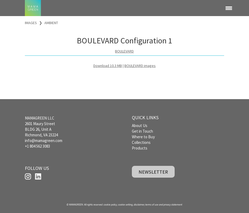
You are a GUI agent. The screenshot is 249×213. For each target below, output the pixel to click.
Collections (141, 142)
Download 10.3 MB (107, 65)
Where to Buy (143, 136)
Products (139, 148)
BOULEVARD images (140, 65)
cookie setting (125, 204)
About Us (139, 125)
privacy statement (172, 204)
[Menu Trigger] (228, 8)
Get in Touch (142, 131)
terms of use (151, 204)
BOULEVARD (124, 51)
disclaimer (139, 204)
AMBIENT (51, 22)
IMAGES (31, 22)
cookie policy (110, 204)
